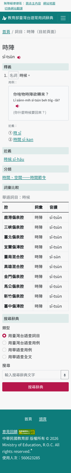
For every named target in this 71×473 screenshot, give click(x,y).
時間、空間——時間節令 (24, 177)
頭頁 (43, 419)
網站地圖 (49, 3)
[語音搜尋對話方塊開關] (65, 374)
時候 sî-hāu (14, 159)
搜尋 (6, 365)
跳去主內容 (33, 3)
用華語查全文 (20, 356)
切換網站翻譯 (14, 8)
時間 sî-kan (23, 139)
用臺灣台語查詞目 (24, 335)
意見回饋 (9, 431)
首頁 (6, 31)
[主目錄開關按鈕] (63, 18)
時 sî (17, 132)
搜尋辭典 (35, 387)
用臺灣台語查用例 (24, 342)
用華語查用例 (20, 349)
